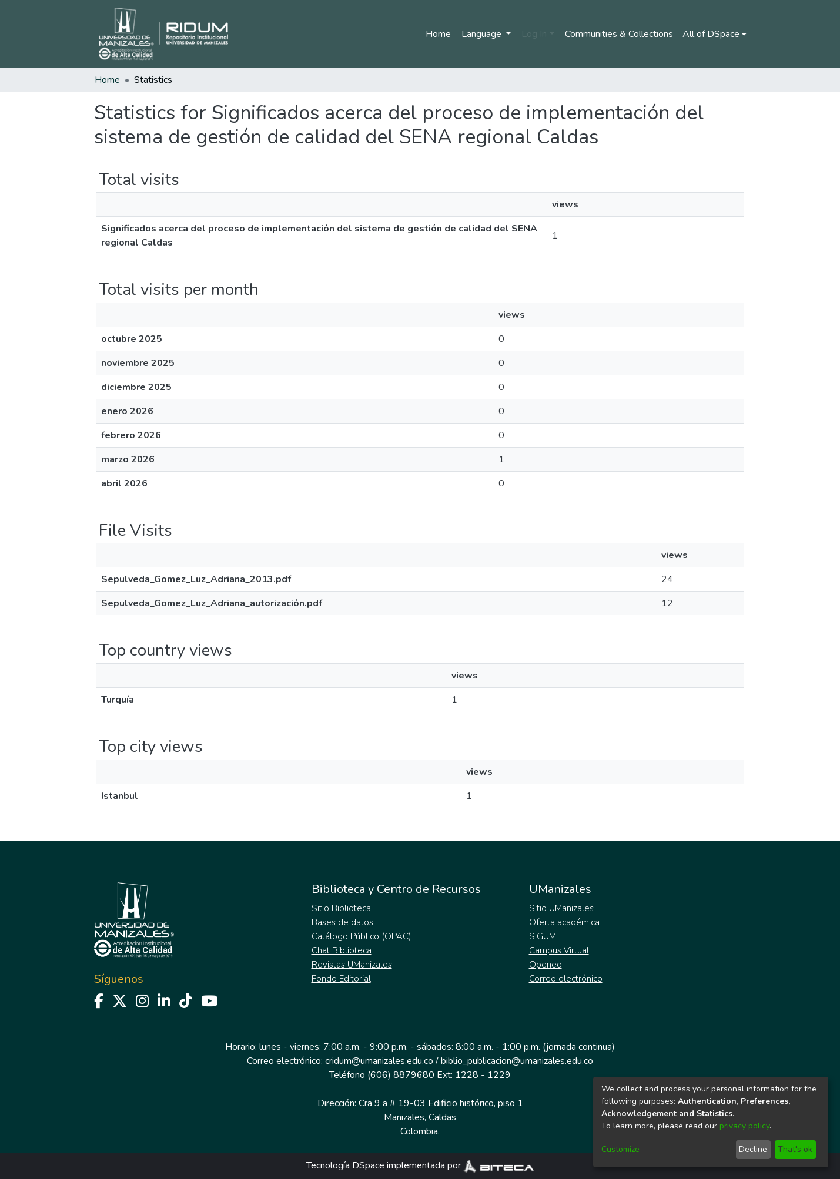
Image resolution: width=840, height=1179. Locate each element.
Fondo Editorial (341, 979)
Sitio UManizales (561, 908)
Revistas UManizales (352, 964)
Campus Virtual (559, 950)
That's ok (795, 1149)
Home (438, 34)
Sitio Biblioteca (341, 908)
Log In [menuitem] (534, 34)
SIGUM (542, 936)
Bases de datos (342, 922)
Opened (545, 964)
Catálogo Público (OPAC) (361, 936)
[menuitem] (714, 34)
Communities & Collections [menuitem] (619, 34)
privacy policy (744, 1125)
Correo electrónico (566, 979)
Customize (620, 1149)
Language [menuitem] (482, 34)
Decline (753, 1149)
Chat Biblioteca (342, 950)
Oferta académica (564, 922)
